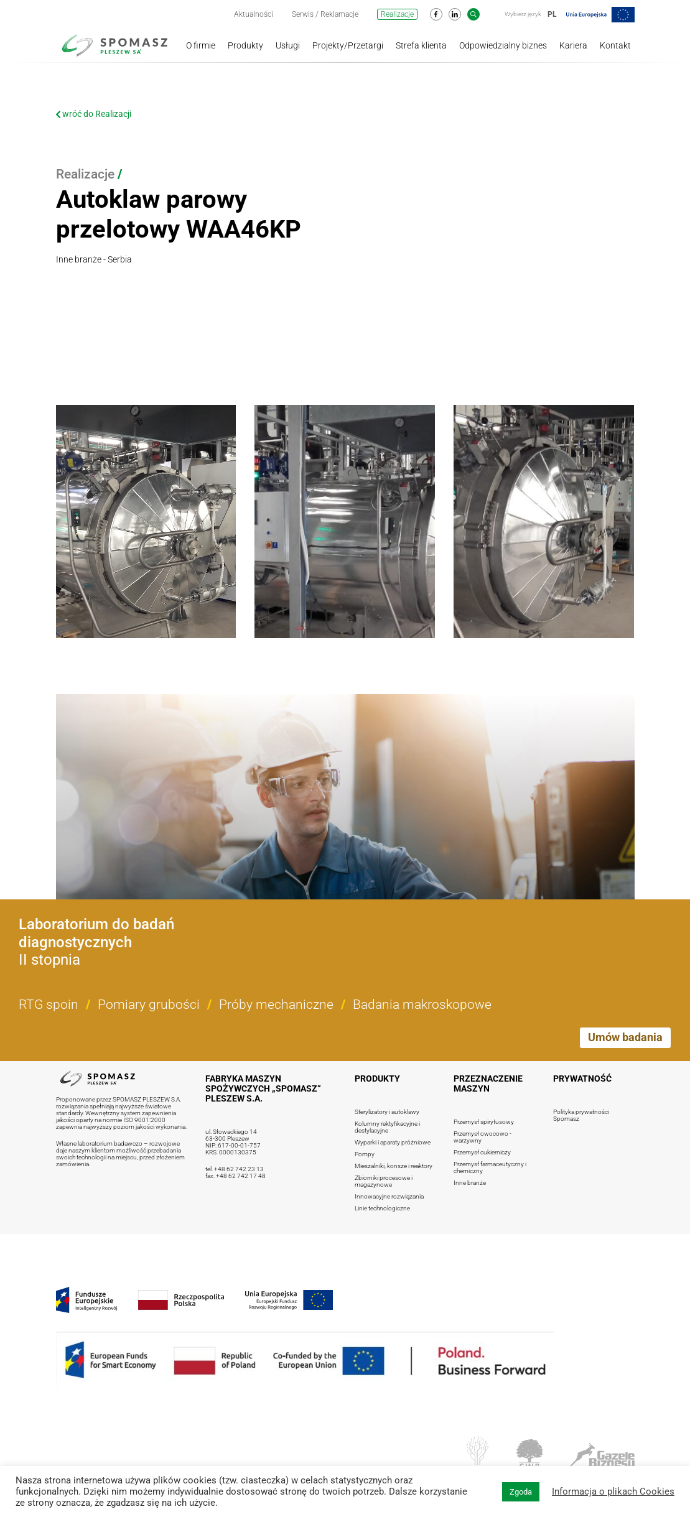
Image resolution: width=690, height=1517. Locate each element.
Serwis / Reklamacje (325, 14)
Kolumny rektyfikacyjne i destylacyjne (387, 1127)
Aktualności (253, 14)
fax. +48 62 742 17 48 (235, 1175)
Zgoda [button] (521, 1491)
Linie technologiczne (382, 1208)
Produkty (245, 45)
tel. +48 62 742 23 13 (234, 1169)
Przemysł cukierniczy (482, 1152)
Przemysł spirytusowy (484, 1121)
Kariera (573, 45)
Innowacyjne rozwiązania (389, 1196)
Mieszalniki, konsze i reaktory (393, 1165)
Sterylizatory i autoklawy (387, 1111)
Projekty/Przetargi (347, 45)
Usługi (288, 45)
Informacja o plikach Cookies (613, 1491)
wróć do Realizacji (93, 114)
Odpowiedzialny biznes (503, 45)
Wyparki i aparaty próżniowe (393, 1142)
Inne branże (470, 1182)
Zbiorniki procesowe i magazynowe (384, 1181)
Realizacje (397, 14)
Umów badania (625, 1037)
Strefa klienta (421, 45)
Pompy (365, 1154)
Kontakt (615, 45)
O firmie (200, 45)
